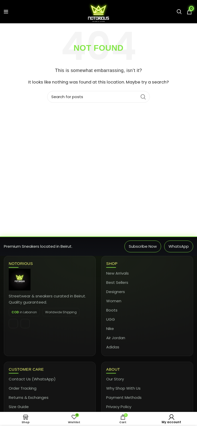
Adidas (112, 347)
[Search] (98, 97)
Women (113, 301)
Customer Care (26, 369)
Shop (111, 263)
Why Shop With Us (123, 388)
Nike (110, 328)
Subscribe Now (143, 246)
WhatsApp (179, 246)
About (113, 369)
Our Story (115, 379)
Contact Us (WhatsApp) (32, 379)
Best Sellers (117, 282)
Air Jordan (115, 337)
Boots (111, 310)
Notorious (21, 263)
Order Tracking (22, 388)
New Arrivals (117, 273)
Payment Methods (124, 397)
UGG (110, 319)
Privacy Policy (118, 406)
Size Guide (19, 406)
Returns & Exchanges (28, 397)
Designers (115, 291)
